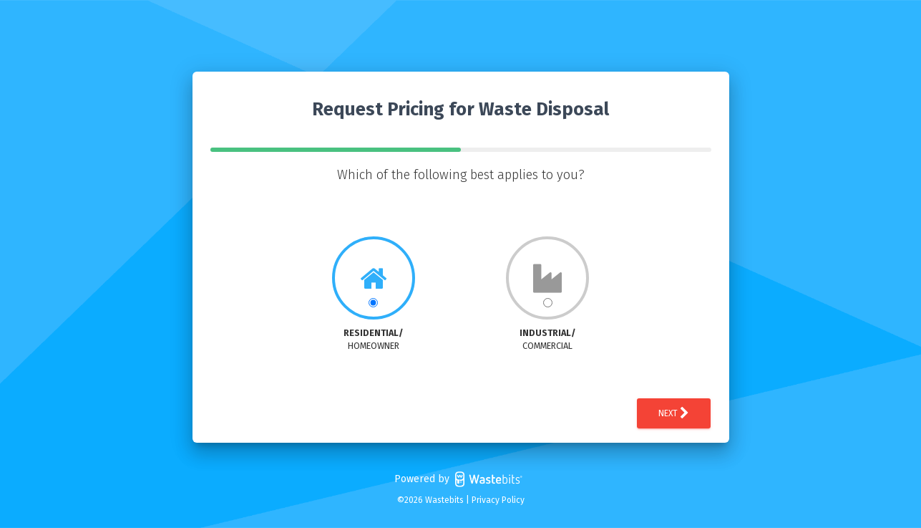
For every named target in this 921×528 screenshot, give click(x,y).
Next (673, 413)
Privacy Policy (498, 500)
